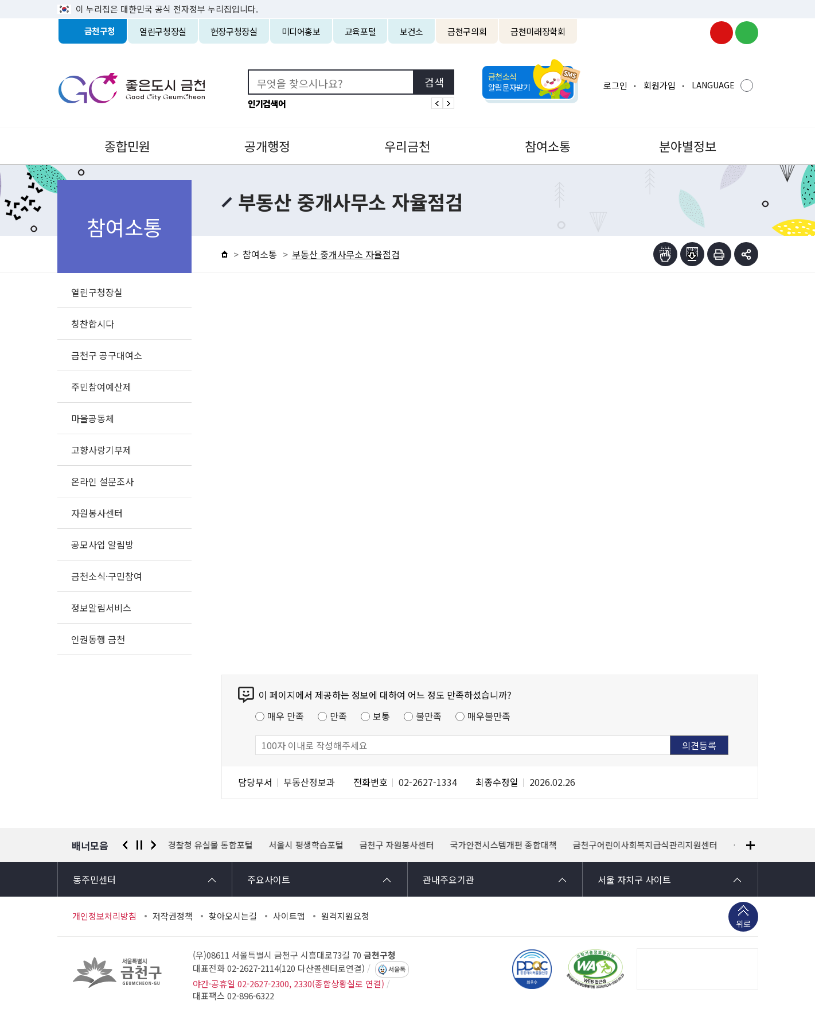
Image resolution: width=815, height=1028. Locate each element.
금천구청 (100, 31)
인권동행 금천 (98, 639)
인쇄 (719, 254)
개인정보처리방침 (104, 916)
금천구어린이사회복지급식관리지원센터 (645, 845)
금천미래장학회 (537, 31)
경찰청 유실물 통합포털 (210, 845)
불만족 (429, 716)
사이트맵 (289, 916)
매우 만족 (285, 716)
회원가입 (660, 85)
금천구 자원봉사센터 (397, 845)
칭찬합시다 (92, 323)
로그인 (615, 85)
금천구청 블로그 (746, 32)
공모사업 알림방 (102, 544)
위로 (743, 925)
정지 (139, 845)
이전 (125, 845)
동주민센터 (94, 879)
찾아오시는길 (233, 916)
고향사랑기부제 (101, 450)
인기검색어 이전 (437, 103)
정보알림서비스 (101, 607)
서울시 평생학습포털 (306, 845)
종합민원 (127, 146)
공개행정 (267, 146)
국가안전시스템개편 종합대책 (503, 845)
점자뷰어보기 (665, 254)
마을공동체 (92, 418)
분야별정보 (687, 146)
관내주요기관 (448, 879)
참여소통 (548, 146)
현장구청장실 (234, 31)
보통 (381, 716)
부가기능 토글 (746, 254)
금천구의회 (466, 31)
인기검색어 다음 (448, 103)
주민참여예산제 (101, 387)
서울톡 (396, 969)
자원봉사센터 (97, 513)
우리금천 (407, 146)
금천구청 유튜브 (721, 32)
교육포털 (360, 31)
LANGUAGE (713, 85)
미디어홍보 (301, 31)
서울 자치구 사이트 (634, 879)
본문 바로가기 (408, 0)
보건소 (411, 31)
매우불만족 (488, 716)
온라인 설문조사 (102, 481)
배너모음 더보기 (750, 845)
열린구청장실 (162, 31)
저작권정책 (173, 916)
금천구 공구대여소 (106, 355)
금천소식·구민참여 (106, 576)
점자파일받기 (692, 254)
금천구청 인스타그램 (696, 32)
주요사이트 (268, 879)
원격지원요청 (345, 916)
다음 (153, 845)
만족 (338, 716)
